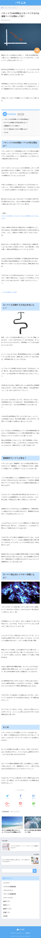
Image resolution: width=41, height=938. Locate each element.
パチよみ (20, 2)
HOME (21, 929)
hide (21, 114)
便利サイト (6, 905)
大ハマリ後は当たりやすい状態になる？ (16, 129)
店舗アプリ (6, 912)
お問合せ (27, 933)
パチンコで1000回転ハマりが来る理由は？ (16, 119)
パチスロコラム (8, 890)
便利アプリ (6, 901)
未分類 (5, 916)
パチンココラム (14, 811)
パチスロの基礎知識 (9, 886)
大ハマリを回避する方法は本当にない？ (16, 122)
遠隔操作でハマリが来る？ (12, 126)
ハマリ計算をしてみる (10, 292)
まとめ (6, 132)
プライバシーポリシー (17, 933)
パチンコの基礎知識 (9, 894)
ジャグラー (6, 883)
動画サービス (7, 908)
